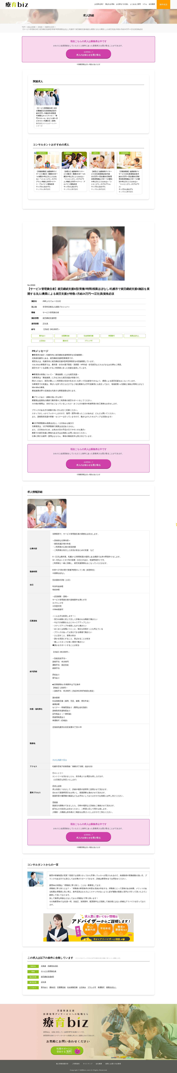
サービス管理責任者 (49, 971)
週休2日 (53, 987)
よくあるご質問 (135, 4)
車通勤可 (104, 987)
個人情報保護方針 (62, 1064)
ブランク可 (94, 987)
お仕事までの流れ (122, 4)
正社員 (43, 982)
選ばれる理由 (109, 4)
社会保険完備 (74, 987)
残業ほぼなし (115, 987)
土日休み (84, 987)
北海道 (40, 27)
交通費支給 (62, 987)
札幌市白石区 (49, 27)
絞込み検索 (31, 27)
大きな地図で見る (59, 760)
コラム (144, 4)
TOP (23, 27)
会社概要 (152, 4)
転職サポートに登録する (64, 1051)
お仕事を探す (99, 4)
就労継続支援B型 (48, 977)
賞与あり (44, 987)
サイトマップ (87, 1064)
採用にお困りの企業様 (113, 1064)
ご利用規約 (76, 1064)
